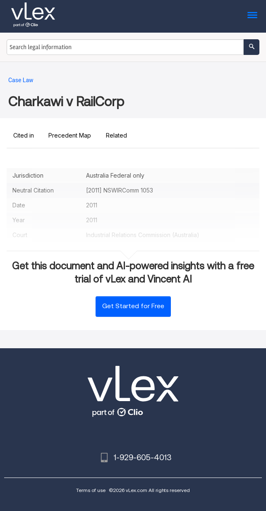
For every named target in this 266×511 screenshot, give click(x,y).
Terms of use (90, 490)
